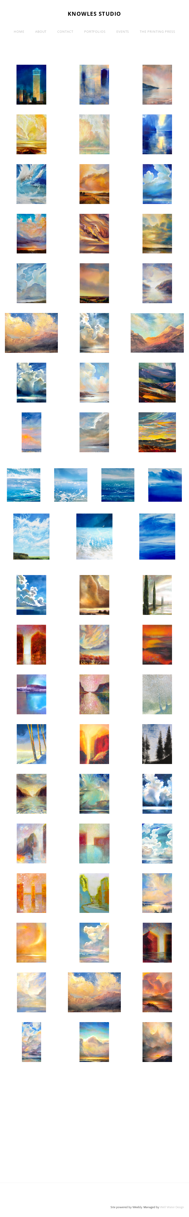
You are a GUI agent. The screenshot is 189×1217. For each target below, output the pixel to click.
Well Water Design (172, 1207)
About (41, 31)
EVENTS (122, 31)
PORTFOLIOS (95, 31)
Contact (65, 31)
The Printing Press (157, 31)
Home (19, 31)
